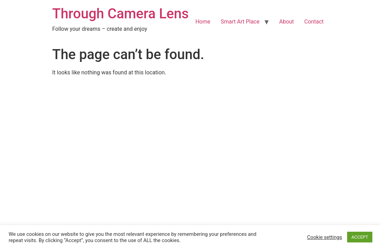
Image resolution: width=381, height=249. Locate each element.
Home (202, 21)
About (286, 21)
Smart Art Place (240, 21)
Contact (314, 21)
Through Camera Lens (120, 14)
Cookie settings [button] (324, 237)
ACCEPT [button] (359, 237)
